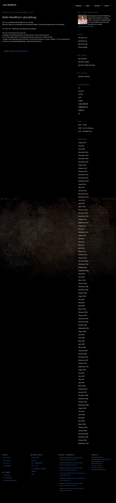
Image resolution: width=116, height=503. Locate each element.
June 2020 (81, 149)
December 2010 (83, 261)
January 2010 (82, 283)
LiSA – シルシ (34, 465)
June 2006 (81, 415)
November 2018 (83, 162)
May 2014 (81, 187)
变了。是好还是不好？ (37, 463)
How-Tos (81, 91)
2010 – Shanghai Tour (85, 131)
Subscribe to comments (97, 467)
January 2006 (82, 431)
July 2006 (81, 411)
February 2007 (82, 389)
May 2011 (81, 245)
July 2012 (81, 229)
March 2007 (82, 386)
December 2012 (83, 213)
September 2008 (83, 328)
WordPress (100, 457)
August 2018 (82, 165)
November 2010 (83, 264)
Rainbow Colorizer (84, 76)
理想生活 (33, 471)
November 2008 (83, 322)
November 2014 (83, 178)
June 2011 (81, 242)
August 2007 (82, 370)
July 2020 (81, 146)
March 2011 (82, 251)
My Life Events (83, 44)
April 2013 (81, 203)
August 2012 (82, 226)
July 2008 (81, 334)
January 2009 (82, 315)
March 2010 (82, 280)
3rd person (34, 460)
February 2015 (82, 171)
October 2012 (82, 219)
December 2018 (83, 158)
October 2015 (82, 168)
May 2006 (81, 418)
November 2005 (83, 437)
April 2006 (81, 421)
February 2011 (82, 254)
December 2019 (83, 152)
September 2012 (83, 222)
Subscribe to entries (96, 465)
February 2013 (82, 210)
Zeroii (102, 461)
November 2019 (83, 155)
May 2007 (81, 379)
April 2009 (81, 306)
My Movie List (82, 41)
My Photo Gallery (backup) (86, 65)
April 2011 (81, 248)
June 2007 (81, 376)
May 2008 (81, 341)
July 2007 (81, 373)
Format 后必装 (82, 47)
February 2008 (82, 350)
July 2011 (81, 238)
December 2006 (83, 395)
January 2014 (82, 190)
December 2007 (83, 357)
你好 (32, 474)
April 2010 (81, 277)
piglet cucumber (35, 457)
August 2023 (82, 142)
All (14, 51)
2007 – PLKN (82, 125)
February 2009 (82, 312)
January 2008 (82, 354)
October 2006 (82, 402)
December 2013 (83, 194)
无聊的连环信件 (83, 107)
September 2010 (83, 270)
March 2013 (82, 206)
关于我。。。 (82, 94)
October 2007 (82, 363)
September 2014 (83, 181)
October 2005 (82, 440)
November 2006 (83, 399)
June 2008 (81, 338)
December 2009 (83, 286)
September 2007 (83, 366)
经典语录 (81, 110)
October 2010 (82, 267)
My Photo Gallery (83, 62)
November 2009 (83, 290)
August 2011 (82, 235)
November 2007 (83, 360)
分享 (79, 97)
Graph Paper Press (105, 459)
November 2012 (83, 216)
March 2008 (82, 347)
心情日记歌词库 (83, 104)
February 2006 (82, 427)
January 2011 (82, 258)
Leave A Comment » (22, 51)
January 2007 (82, 392)
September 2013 (83, 197)
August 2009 (82, 296)
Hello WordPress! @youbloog (19, 17)
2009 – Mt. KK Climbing (85, 128)
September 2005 (83, 443)
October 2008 (82, 325)
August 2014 (82, 184)
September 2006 (83, 405)
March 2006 (82, 424)
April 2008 (81, 344)
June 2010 (81, 274)
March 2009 (82, 309)
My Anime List (82, 38)
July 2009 (81, 299)
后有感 (80, 101)
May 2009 (81, 302)
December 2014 (83, 174)
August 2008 (82, 331)
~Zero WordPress (9, 5)
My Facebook (82, 59)
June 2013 (81, 200)
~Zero (61, 473)
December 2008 (83, 318)
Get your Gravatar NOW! (85, 26)
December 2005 (83, 434)
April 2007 (81, 382)
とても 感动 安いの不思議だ (38, 468)
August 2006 (82, 408)
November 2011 (83, 232)
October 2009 (82, 293)
